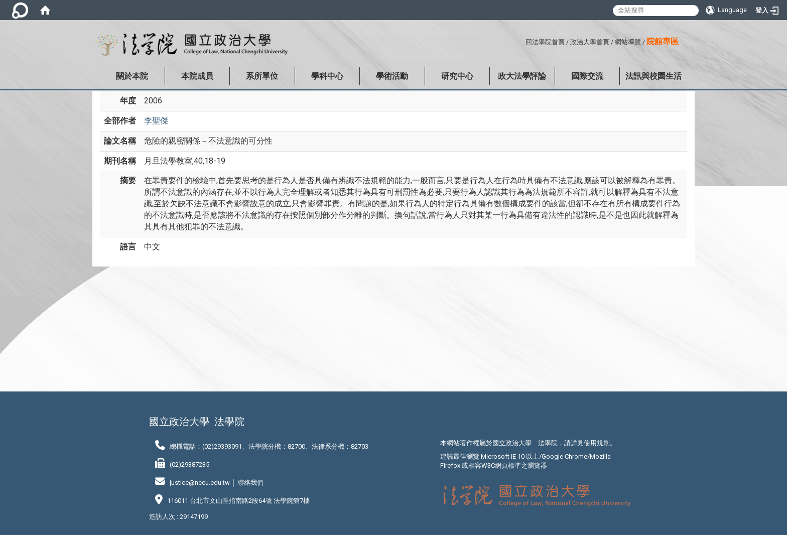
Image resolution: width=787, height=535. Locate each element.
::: (521, 40)
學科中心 (327, 76)
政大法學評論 (522, 76)
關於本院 (132, 76)
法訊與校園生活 (653, 76)
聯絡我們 (250, 482)
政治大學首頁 (589, 42)
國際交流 (587, 76)
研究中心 (457, 76)
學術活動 (392, 76)
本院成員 (197, 76)
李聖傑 (156, 120)
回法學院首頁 (545, 42)
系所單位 (262, 76)
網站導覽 (628, 42)
